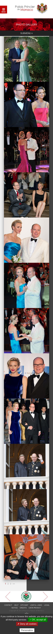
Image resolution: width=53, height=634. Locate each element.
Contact (8, 605)
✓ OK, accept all (37, 619)
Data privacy (35, 608)
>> (14, 584)
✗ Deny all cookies (27, 624)
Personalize (27, 630)
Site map (24, 605)
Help (16, 605)
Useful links (36, 605)
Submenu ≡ (26, 33)
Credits (23, 608)
